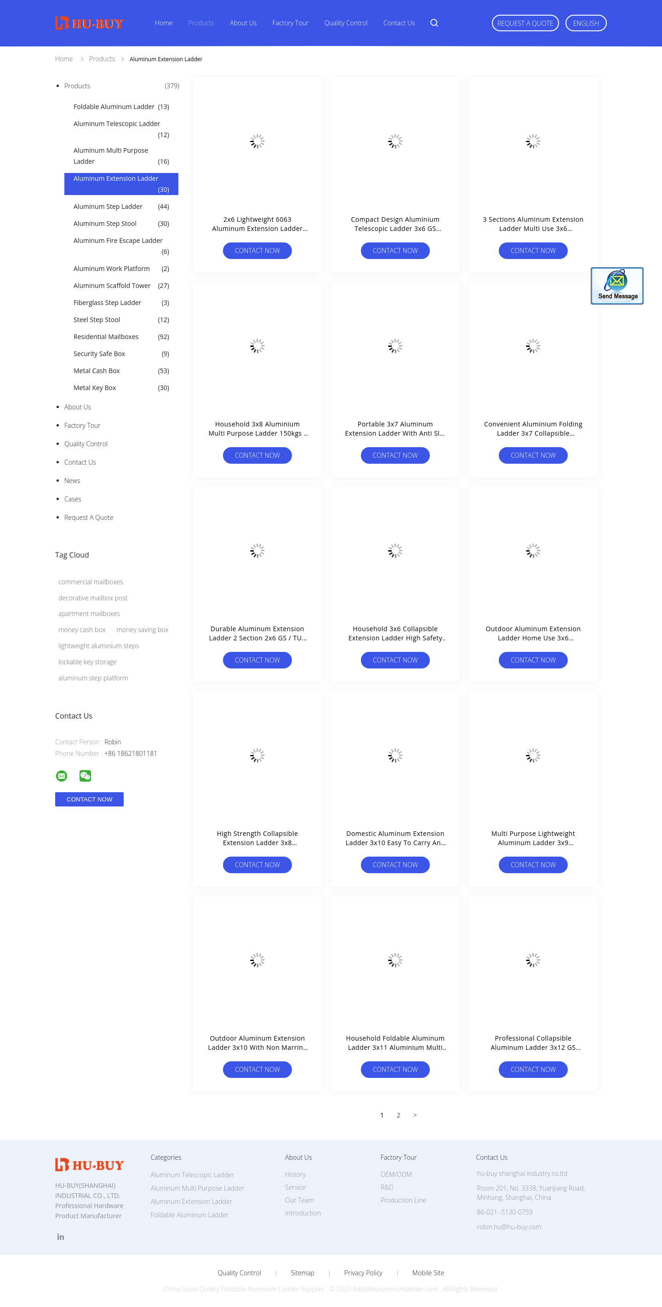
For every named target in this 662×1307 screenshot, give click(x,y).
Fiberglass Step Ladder (121, 302)
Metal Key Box (121, 387)
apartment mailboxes (89, 613)
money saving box (143, 629)
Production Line (403, 1200)
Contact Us (399, 22)
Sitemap (302, 1273)
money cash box (82, 629)
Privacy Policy (363, 1273)
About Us (243, 22)
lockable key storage (87, 661)
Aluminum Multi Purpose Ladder (121, 156)
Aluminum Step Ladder (121, 206)
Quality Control (346, 22)
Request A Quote (525, 23)
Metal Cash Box (121, 370)
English (586, 23)
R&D (387, 1187)
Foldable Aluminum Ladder (121, 106)
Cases (72, 499)
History (295, 1174)
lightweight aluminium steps (98, 645)
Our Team (299, 1200)
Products (201, 22)
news (72, 480)
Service (295, 1187)
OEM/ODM (396, 1174)
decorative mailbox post (92, 597)
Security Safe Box (121, 353)
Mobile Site (428, 1273)
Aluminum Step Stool (121, 223)
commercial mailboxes (90, 581)
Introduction (303, 1213)
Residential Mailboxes (121, 336)
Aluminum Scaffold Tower (121, 285)
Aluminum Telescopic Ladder (121, 129)
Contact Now (257, 250)
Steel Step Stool (121, 319)
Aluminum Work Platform (121, 268)
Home (163, 22)
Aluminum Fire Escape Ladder (121, 246)
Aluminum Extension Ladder (121, 184)
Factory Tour (291, 22)
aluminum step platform (93, 678)
